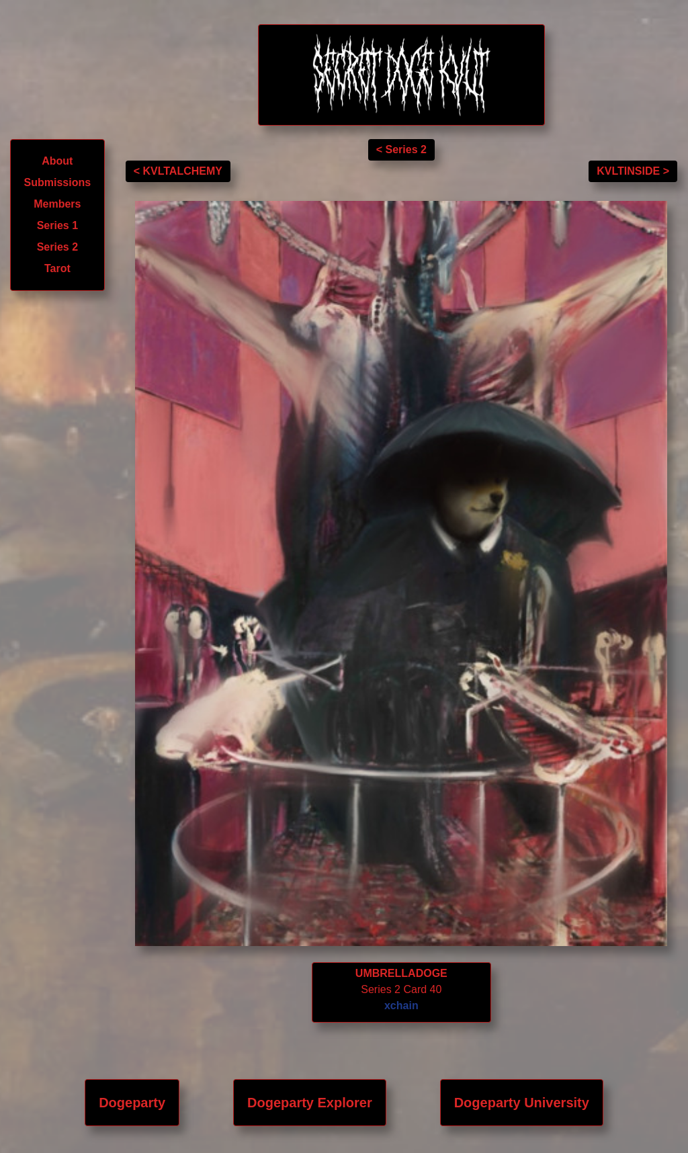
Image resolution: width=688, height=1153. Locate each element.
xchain (401, 1005)
